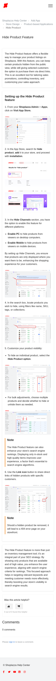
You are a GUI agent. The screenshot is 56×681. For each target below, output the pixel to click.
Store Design (13, 24)
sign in (12, 642)
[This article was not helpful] (19, 606)
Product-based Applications (38, 24)
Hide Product (13, 27)
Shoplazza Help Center (14, 20)
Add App (35, 20)
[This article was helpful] (9, 606)
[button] (50, 5)
